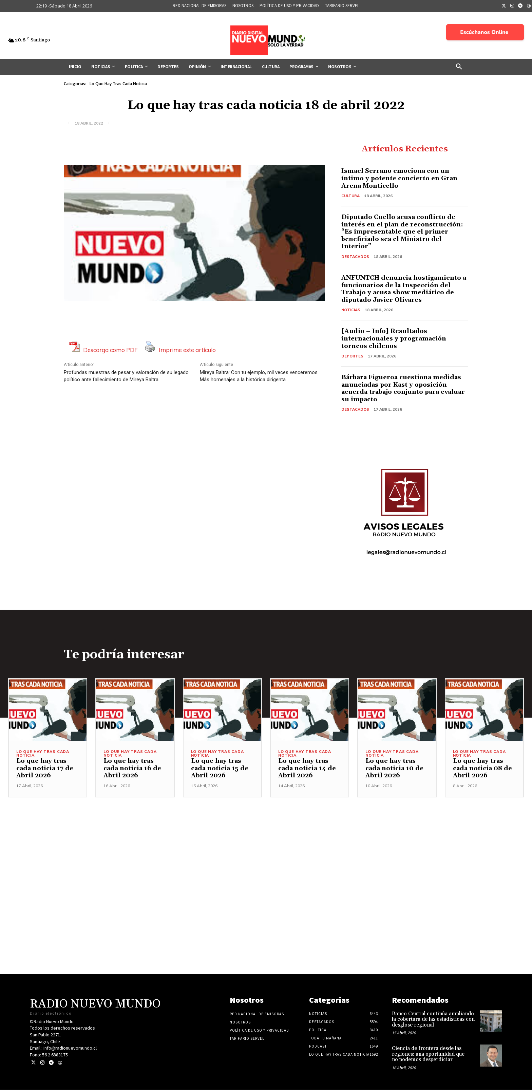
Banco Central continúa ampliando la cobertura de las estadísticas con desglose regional (433, 1020)
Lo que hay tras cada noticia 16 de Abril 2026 (132, 768)
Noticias (350, 310)
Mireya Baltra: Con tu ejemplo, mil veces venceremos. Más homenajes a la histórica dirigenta (259, 376)
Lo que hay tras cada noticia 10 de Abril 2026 (394, 768)
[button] (459, 67)
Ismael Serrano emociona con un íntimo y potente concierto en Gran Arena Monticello (399, 178)
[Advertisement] (266, 845)
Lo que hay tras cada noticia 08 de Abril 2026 (482, 768)
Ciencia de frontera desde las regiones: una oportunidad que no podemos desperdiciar (428, 1054)
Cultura (350, 195)
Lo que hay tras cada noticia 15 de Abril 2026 (219, 768)
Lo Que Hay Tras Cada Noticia (118, 83)
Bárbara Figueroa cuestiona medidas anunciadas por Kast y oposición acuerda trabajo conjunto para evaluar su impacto (403, 388)
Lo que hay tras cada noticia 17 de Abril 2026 (44, 768)
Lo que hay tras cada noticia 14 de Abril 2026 (307, 768)
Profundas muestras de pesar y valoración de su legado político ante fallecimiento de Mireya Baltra (126, 376)
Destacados (355, 256)
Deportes (352, 356)
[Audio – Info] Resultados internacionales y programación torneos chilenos (393, 339)
